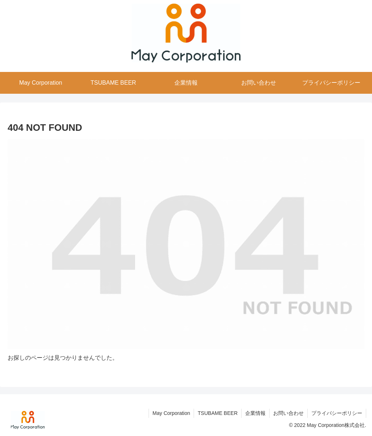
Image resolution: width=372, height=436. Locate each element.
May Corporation (171, 413)
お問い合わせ (288, 413)
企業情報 (255, 413)
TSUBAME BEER (218, 413)
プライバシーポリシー (336, 413)
